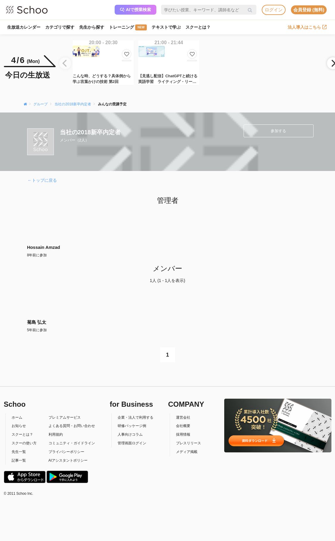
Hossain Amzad (43, 247)
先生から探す (91, 27)
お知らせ (19, 426)
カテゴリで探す (59, 27)
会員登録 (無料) (308, 9)
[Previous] (65, 63)
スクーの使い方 (24, 443)
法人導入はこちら (307, 27)
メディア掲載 (186, 452)
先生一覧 (19, 452)
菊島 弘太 (36, 322)
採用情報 (183, 434)
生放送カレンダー (23, 27)
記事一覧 (19, 460)
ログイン (274, 9)
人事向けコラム (130, 434)
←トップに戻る (42, 180)
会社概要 (183, 426)
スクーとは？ (198, 27)
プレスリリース (188, 443)
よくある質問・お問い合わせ (72, 426)
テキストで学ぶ (166, 27)
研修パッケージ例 (132, 426)
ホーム (17, 417)
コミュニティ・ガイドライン (72, 443)
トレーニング (128, 27)
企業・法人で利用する (135, 417)
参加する (278, 131)
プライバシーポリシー (66, 452)
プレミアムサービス (65, 417)
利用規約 (56, 434)
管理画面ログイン (132, 443)
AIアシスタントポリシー (68, 460)
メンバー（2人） (74, 140)
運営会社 (183, 417)
